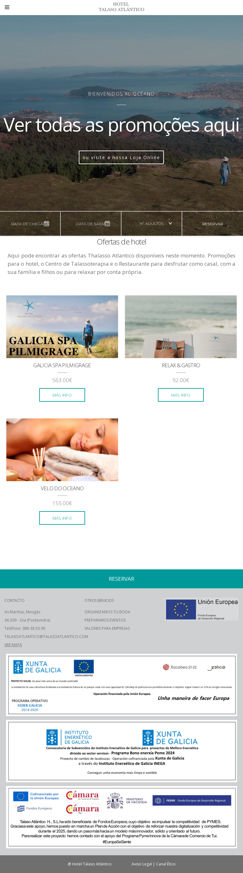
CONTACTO (14, 600)
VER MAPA (13, 644)
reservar (212, 223)
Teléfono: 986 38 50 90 (24, 628)
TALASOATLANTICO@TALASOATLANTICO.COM (46, 636)
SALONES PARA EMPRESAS (107, 628)
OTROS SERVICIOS (99, 600)
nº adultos (152, 223)
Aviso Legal (142, 864)
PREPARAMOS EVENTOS (105, 620)
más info (62, 395)
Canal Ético (166, 864)
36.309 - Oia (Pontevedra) (27, 620)
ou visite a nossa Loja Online (121, 157)
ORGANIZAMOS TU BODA (107, 612)
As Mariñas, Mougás (22, 612)
